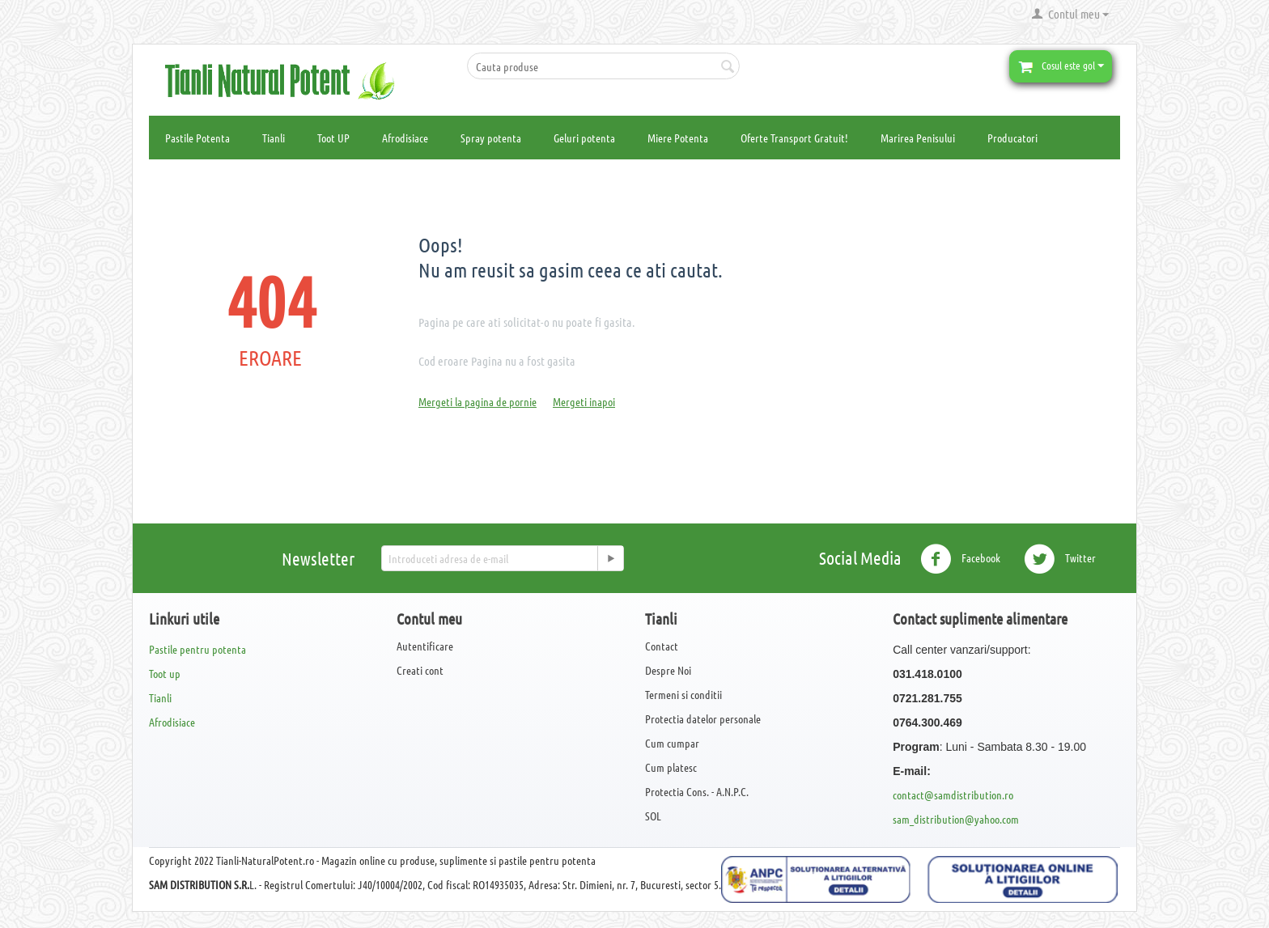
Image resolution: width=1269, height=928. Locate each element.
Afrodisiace (405, 137)
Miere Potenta (677, 137)
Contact (661, 645)
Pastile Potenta (197, 137)
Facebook (960, 559)
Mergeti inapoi (584, 401)
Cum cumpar (672, 742)
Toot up (164, 673)
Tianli (273, 137)
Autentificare (425, 645)
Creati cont (420, 670)
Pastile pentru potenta (197, 649)
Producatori (1012, 137)
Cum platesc (671, 767)
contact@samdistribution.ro (953, 794)
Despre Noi (668, 670)
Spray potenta (490, 137)
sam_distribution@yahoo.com (956, 818)
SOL (653, 815)
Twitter (1060, 559)
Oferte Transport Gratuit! (794, 137)
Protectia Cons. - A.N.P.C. (697, 791)
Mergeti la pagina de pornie (477, 401)
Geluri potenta (584, 137)
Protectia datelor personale (703, 718)
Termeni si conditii (683, 694)
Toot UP (333, 137)
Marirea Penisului (918, 137)
